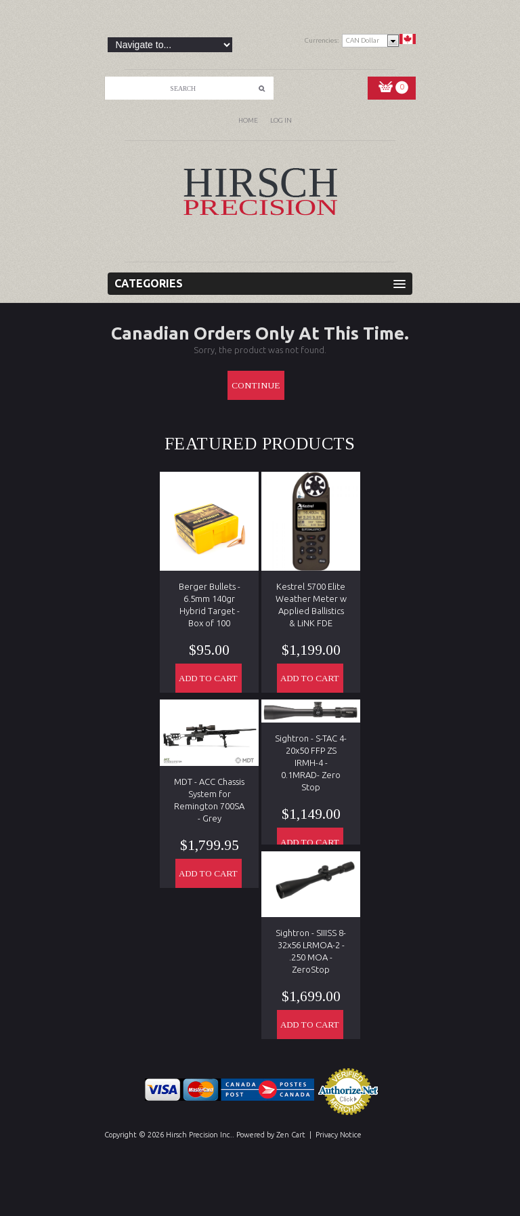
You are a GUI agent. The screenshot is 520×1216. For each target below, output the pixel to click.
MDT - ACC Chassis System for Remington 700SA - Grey (209, 800)
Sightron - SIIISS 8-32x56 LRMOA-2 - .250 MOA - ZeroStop (311, 951)
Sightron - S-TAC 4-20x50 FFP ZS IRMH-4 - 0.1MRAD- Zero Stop (311, 762)
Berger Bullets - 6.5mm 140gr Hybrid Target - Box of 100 (209, 605)
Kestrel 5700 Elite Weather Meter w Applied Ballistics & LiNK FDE (311, 605)
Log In (281, 120)
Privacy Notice (339, 1135)
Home (248, 120)
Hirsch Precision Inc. (199, 1135)
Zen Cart (290, 1135)
